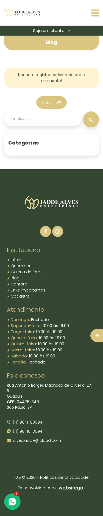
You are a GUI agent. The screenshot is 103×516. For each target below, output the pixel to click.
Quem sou (19, 266)
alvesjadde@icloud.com (34, 440)
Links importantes (26, 290)
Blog (13, 278)
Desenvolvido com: (51, 488)
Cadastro (18, 296)
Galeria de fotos (25, 272)
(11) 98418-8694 (24, 431)
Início (14, 260)
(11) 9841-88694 (24, 422)
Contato (17, 284)
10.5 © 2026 (25, 477)
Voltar (51, 102)
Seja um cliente (51, 30)
